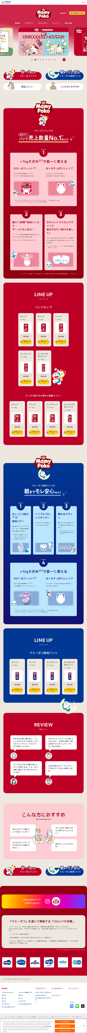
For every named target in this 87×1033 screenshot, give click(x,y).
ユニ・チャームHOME (10, 1016)
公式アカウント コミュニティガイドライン (60, 1016)
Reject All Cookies (65, 1026)
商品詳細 (26, 336)
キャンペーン (56, 995)
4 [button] (43, 60)
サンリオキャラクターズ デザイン (43, 999)
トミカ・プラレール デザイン (43, 992)
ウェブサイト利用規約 (31, 1016)
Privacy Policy (48, 1026)
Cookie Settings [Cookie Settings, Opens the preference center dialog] (64, 1022)
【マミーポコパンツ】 (8, 992)
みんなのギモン (57, 988)
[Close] (84, 1026)
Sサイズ (4, 995)
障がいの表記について (77, 1016)
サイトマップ (73, 988)
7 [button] (51, 60)
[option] (43, 41)
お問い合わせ (20, 1016)
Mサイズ (4, 998)
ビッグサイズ (5, 1004)
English (63, 13)
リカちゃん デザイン (40, 995)
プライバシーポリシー (43, 1016)
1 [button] (35, 60)
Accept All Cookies (64, 1030)
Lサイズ (4, 1001)
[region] (43, 1026)
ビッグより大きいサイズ (8, 1007)
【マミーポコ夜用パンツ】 (25, 992)
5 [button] (46, 60)
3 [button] (40, 60)
